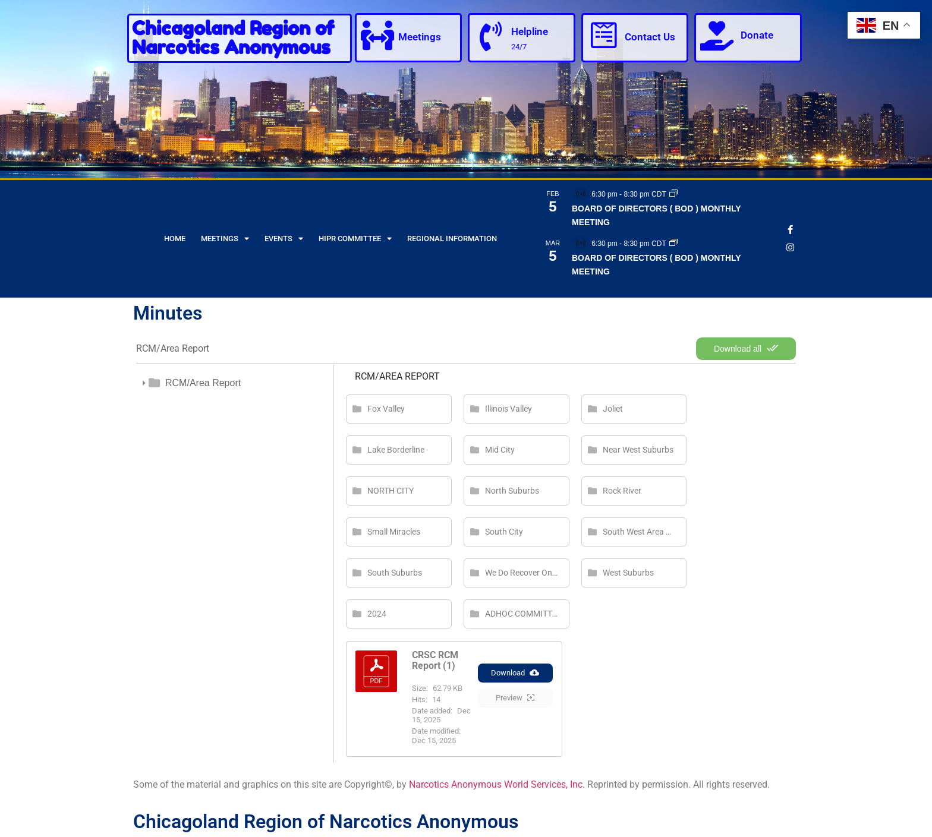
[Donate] (717, 35)
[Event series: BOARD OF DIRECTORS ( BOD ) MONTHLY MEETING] (673, 194)
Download (515, 673)
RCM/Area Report (203, 383)
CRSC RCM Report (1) (435, 660)
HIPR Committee (355, 238)
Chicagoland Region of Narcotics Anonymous (233, 38)
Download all (746, 348)
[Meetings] (377, 35)
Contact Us (650, 37)
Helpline (529, 31)
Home (174, 238)
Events (284, 238)
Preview (515, 698)
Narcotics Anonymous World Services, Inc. (497, 784)
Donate (757, 35)
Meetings (419, 37)
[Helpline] (490, 37)
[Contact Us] (604, 35)
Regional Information (452, 238)
